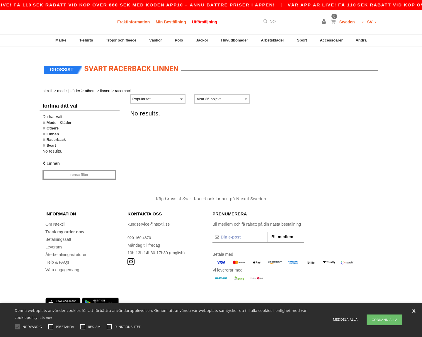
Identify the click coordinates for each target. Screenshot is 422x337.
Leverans (53, 240)
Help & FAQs (57, 255)
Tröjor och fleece (121, 40)
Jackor (202, 40)
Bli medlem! (283, 230)
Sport (302, 40)
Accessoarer (331, 40)
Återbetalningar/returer (65, 248)
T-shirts (86, 40)
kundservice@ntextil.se (148, 217)
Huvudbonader (234, 40)
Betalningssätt (58, 232)
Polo (179, 40)
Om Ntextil (54, 217)
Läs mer (46, 317)
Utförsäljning (204, 22)
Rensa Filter (79, 168)
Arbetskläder (272, 40)
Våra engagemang (62, 263)
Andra (361, 40)
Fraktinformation (133, 22)
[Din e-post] (240, 230)
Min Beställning (171, 22)
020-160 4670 (140, 231)
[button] (325, 22)
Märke (61, 40)
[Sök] (289, 21)
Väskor (155, 40)
